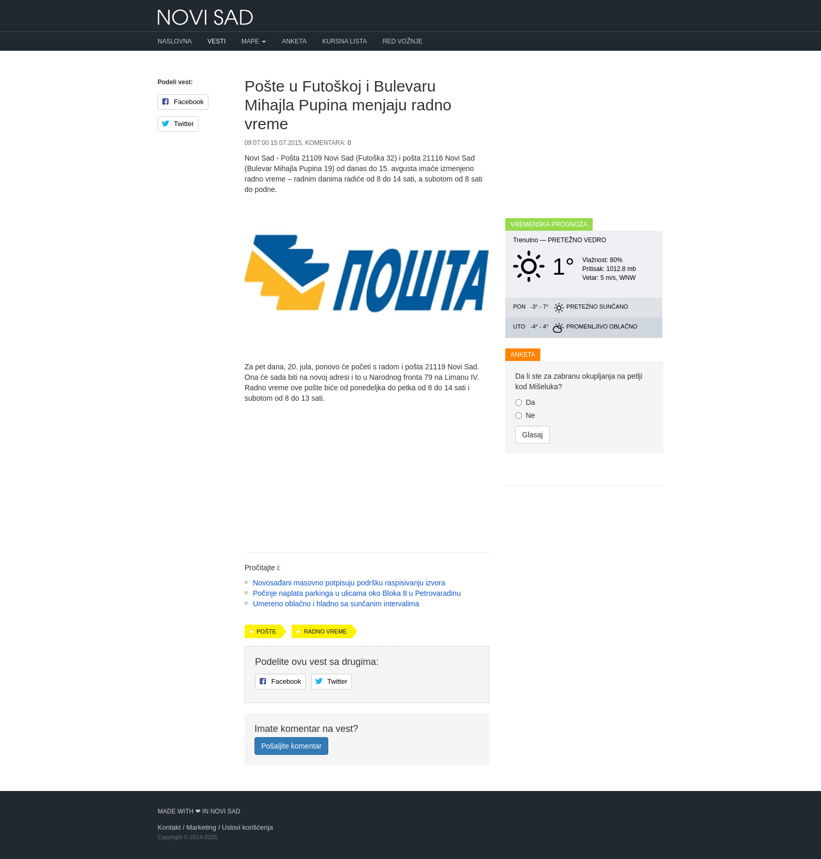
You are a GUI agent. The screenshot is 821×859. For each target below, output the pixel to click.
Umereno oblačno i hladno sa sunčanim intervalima (336, 604)
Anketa (294, 41)
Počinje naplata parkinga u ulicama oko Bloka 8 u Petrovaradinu (357, 593)
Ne (525, 415)
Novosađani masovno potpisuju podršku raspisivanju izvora (349, 583)
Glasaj (532, 435)
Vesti (216, 41)
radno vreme (325, 631)
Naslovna (175, 41)
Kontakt (169, 827)
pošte (266, 631)
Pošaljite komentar (291, 746)
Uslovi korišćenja (247, 827)
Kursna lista (345, 41)
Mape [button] (253, 41)
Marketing (201, 827)
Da (525, 402)
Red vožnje (403, 41)
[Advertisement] (367, 474)
